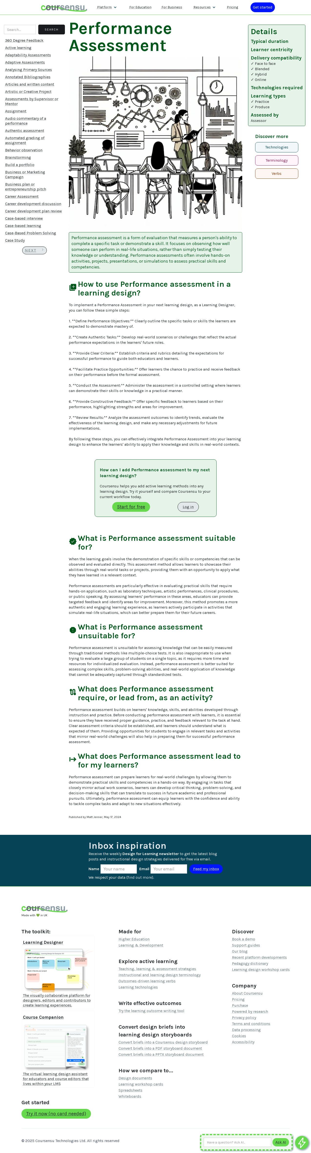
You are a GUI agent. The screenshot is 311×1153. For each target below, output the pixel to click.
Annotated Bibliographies (27, 77)
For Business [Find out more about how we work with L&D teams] (171, 7)
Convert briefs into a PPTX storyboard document (161, 1054)
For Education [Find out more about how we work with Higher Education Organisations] (140, 7)
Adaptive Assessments (25, 62)
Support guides (246, 945)
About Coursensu (247, 993)
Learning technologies (138, 987)
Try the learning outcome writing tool (151, 1010)
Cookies (239, 1036)
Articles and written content (29, 84)
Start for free (131, 507)
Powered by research (250, 1011)
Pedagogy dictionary (250, 963)
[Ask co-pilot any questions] (302, 1142)
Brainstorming (18, 157)
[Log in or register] (263, 7)
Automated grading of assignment (24, 140)
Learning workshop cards (141, 1084)
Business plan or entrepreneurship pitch (25, 186)
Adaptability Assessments (28, 55)
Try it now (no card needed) (56, 1113)
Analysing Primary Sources (28, 69)
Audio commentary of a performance (25, 121)
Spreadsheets (130, 1090)
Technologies (276, 147)
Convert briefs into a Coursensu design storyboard (163, 1042)
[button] (107, 7)
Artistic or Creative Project (28, 91)
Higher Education (134, 939)
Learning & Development (141, 945)
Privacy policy (244, 1017)
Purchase (240, 1005)
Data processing (246, 1029)
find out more (140, 877)
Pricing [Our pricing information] (232, 7)
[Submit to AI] (280, 1142)
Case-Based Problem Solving (30, 233)
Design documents (135, 1078)
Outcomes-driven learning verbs (147, 981)
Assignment (15, 111)
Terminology (277, 160)
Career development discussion (33, 203)
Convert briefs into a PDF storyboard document (160, 1048)
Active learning (18, 47)
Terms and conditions (251, 1023)
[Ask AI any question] (237, 1142)
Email (144, 869)
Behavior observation (23, 150)
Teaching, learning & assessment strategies (157, 968)
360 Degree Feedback (24, 40)
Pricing (238, 999)
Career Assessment (22, 196)
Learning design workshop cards (261, 969)
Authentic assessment (24, 130)
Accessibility (243, 1042)
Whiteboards (130, 1096)
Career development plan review (33, 211)
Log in (188, 506)
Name (94, 869)
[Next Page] (34, 250)
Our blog (240, 951)
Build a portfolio (19, 164)
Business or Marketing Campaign (25, 174)
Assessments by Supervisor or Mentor (31, 101)
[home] (64, 7)
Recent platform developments (259, 957)
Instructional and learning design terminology (160, 975)
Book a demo (243, 939)
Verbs (276, 173)
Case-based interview (24, 218)
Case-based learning (23, 225)
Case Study (15, 240)
